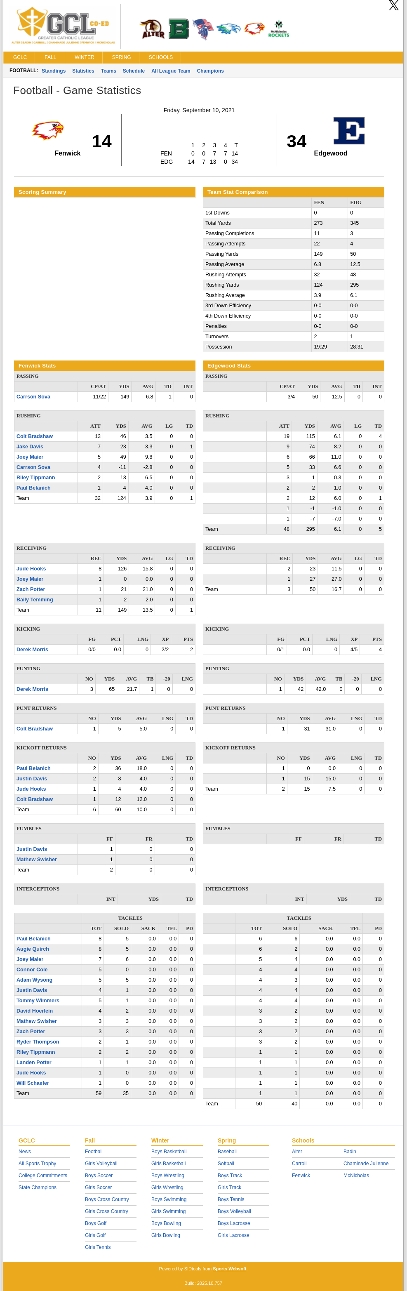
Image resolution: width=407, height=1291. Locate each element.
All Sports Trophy (37, 1163)
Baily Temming (34, 600)
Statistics (83, 71)
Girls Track (229, 1187)
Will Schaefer (32, 1083)
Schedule (134, 71)
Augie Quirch (32, 949)
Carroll (299, 1163)
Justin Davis (31, 779)
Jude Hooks (31, 569)
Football (94, 1151)
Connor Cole (32, 970)
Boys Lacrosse (234, 1223)
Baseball (227, 1151)
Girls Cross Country (106, 1211)
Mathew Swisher (36, 859)
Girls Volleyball (101, 1163)
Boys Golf (95, 1223)
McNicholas (356, 1175)
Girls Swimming (168, 1211)
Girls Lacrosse (233, 1235)
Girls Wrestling (167, 1187)
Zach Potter (30, 589)
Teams (108, 71)
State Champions (37, 1187)
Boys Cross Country (107, 1199)
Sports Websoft (229, 1268)
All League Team (170, 71)
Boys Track (230, 1175)
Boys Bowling (166, 1223)
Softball (226, 1163)
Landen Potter (34, 1062)
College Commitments (43, 1175)
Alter (297, 1151)
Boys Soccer (99, 1175)
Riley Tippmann (35, 478)
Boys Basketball (168, 1151)
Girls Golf (95, 1235)
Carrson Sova (33, 397)
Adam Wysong (34, 980)
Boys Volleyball (234, 1211)
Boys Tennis (231, 1199)
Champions (210, 71)
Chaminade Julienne (365, 1163)
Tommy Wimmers (37, 1001)
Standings (54, 71)
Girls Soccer (98, 1187)
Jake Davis (29, 447)
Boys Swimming (168, 1199)
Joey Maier (29, 457)
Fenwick (301, 1175)
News (25, 1151)
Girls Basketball (168, 1163)
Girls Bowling (165, 1235)
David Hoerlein (34, 1011)
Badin (349, 1151)
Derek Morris (32, 650)
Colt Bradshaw (34, 436)
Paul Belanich (33, 488)
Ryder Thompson (37, 1042)
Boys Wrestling (167, 1175)
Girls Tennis (98, 1247)
